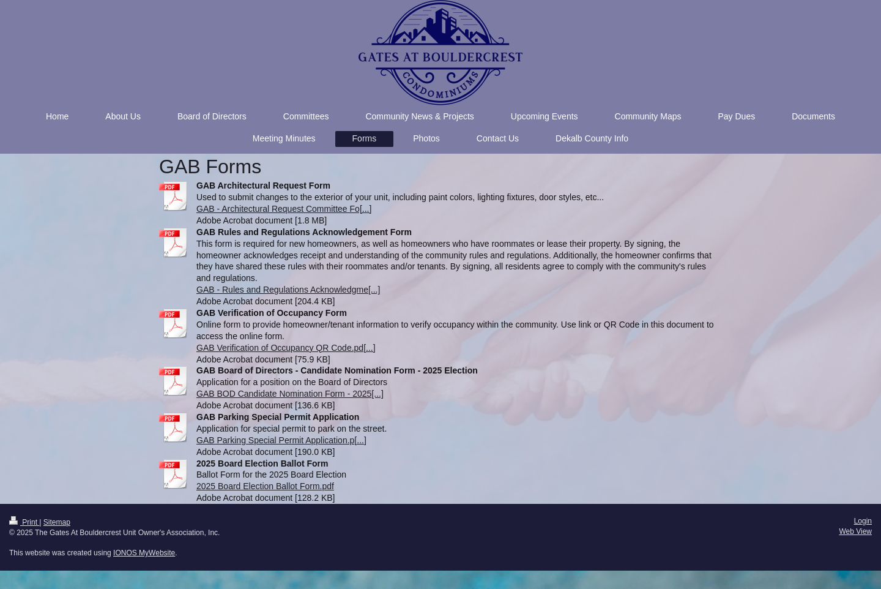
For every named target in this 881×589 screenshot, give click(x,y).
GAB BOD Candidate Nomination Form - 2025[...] (290, 394)
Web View (855, 531)
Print (24, 522)
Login (863, 521)
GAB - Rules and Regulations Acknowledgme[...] (288, 289)
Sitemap (56, 522)
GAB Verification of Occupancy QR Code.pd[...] (286, 348)
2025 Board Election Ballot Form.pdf (265, 486)
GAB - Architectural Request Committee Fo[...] (283, 209)
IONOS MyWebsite (144, 553)
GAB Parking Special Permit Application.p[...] (281, 440)
